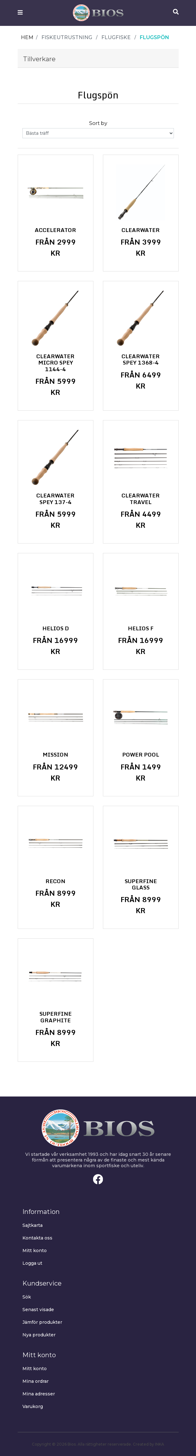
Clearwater (141, 230)
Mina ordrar (35, 1381)
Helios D (55, 628)
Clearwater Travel (141, 498)
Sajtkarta (32, 1225)
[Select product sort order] (98, 133)
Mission (55, 755)
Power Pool (140, 755)
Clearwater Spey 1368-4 (141, 359)
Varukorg (32, 1406)
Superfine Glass (141, 884)
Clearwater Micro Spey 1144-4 (55, 362)
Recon (55, 881)
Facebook (98, 1179)
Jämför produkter (42, 1322)
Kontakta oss (37, 1238)
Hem (27, 37)
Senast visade (38, 1309)
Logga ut (32, 1263)
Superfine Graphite (55, 1017)
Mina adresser (38, 1394)
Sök (26, 1297)
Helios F (140, 628)
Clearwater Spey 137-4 (55, 498)
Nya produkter (39, 1335)
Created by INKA (148, 1444)
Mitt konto (34, 1250)
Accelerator (55, 230)
